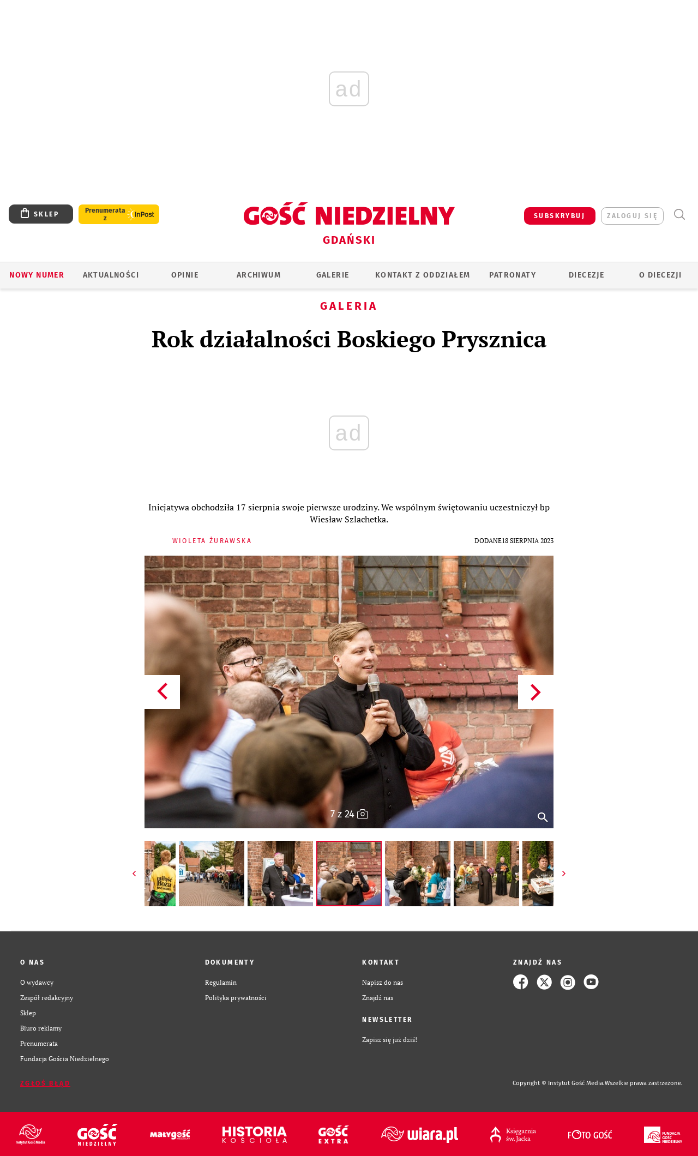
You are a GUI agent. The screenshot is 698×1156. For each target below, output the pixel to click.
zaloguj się (632, 216)
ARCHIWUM (259, 275)
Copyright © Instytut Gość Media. (559, 1083)
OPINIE (184, 275)
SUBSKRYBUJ (559, 216)
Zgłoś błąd (45, 1083)
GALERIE (333, 275)
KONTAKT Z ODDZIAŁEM (423, 275)
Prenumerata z (105, 214)
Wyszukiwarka (679, 214)
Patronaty (512, 275)
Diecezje (586, 275)
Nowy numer (36, 275)
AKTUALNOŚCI (111, 275)
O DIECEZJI (660, 275)
